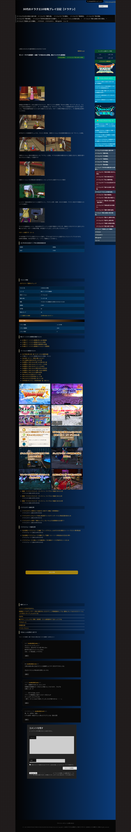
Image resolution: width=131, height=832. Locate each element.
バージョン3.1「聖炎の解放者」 (104, 194)
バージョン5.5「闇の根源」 (24, 18)
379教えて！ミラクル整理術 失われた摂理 (34, 342)
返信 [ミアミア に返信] (26, 703)
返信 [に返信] (26, 674)
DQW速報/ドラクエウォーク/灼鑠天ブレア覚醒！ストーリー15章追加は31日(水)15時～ (46, 535)
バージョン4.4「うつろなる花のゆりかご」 (105, 183)
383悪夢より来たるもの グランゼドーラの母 (34, 364)
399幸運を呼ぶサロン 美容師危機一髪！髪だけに (35, 380)
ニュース (65, 21)
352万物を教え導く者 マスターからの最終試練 (35, 354)
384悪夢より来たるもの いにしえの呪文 (33, 366)
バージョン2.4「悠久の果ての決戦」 (75, 57)
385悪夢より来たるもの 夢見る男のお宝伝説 (34, 368)
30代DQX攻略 (61, 57)
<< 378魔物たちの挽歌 (25, 315)
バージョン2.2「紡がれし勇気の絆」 (105, 220)
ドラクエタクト (50, 21)
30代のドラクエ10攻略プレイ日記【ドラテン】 (50, 9)
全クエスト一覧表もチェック (28, 283)
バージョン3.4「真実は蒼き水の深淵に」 (105, 206)
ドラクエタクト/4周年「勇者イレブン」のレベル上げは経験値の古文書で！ (43, 520)
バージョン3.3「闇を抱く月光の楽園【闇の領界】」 (105, 201)
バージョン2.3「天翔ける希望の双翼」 (105, 223)
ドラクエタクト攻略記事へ (105, 61)
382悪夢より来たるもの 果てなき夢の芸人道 (34, 362)
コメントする (52, 572)
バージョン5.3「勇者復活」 (77, 16)
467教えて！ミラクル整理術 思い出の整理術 (34, 340)
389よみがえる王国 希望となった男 (32, 376)
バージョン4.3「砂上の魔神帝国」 (104, 179)
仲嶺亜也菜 (22, 625)
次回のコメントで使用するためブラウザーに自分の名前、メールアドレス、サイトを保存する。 (52, 765)
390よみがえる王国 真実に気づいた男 (32, 378)
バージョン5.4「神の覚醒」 (93, 16)
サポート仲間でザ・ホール (26, 232)
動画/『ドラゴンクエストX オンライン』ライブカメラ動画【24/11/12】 (42, 491)
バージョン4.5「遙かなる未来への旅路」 (105, 188)
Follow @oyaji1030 (110, 2)
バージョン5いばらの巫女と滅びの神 (26, 16)
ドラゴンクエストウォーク (105, 120)
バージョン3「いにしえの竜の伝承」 (71, 18)
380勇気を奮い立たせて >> (47, 315)
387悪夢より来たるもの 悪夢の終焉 (32, 372)
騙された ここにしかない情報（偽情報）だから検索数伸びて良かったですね (40, 619)
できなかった (22, 622)
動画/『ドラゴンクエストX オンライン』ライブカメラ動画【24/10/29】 (42, 501)
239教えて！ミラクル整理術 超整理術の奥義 (34, 344)
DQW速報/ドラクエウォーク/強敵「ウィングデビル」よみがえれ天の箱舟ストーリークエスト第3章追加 (51, 530)
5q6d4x (21, 616)
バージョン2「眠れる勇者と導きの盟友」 (95, 18)
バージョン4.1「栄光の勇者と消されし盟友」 (105, 173)
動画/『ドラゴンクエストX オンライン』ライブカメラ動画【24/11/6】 (42, 496)
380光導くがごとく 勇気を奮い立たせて (33, 358)
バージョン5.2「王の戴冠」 (61, 16)
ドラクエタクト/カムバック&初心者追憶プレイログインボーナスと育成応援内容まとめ (46, 516)
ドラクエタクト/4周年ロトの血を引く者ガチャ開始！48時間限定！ (41, 511)
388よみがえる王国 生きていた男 (31, 374)
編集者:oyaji (81, 51)
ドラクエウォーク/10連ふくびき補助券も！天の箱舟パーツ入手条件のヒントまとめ (45, 540)
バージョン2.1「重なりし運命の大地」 (105, 217)
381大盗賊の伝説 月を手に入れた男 (32, 360)
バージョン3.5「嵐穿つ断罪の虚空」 (105, 210)
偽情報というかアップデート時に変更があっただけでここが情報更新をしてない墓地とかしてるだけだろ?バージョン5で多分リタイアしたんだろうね (51, 612)
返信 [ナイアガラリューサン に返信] (26, 719)
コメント (32, 737)
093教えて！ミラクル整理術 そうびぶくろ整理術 (35, 346)
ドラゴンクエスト (24, 628)
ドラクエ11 (41, 21)
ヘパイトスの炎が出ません (26, 608)
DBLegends (58, 21)
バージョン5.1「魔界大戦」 (45, 16)
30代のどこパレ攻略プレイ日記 (93, 827)
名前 (31, 760)
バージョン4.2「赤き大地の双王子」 (105, 176)
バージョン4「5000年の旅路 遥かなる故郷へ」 (46, 18)
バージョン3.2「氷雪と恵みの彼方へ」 (105, 197)
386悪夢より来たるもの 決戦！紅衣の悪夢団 (34, 370)
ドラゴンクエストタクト (106, 78)
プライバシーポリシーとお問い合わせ (65, 823)
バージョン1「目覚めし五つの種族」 (26, 21)
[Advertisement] (65, 34)
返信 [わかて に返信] (26, 656)
